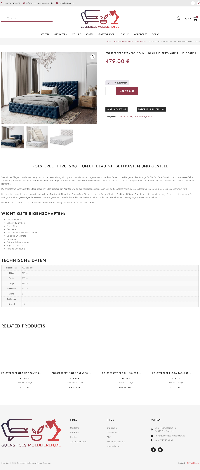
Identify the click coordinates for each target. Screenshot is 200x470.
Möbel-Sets (140, 34)
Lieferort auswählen (117, 82)
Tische (125, 34)
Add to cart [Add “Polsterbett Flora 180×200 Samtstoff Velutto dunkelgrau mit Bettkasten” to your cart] (125, 388)
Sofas (155, 34)
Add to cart (127, 91)
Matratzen (60, 34)
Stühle (76, 34)
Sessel (90, 34)
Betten (45, 34)
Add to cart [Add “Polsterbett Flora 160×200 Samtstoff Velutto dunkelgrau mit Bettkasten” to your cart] (75, 388)
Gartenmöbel (107, 34)
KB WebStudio (193, 463)
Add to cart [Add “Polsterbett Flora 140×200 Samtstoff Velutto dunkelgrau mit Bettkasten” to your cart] (176, 388)
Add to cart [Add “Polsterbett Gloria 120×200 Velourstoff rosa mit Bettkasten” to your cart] (24, 388)
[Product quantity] (109, 91)
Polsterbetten (127, 41)
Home (109, 41)
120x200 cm (140, 41)
